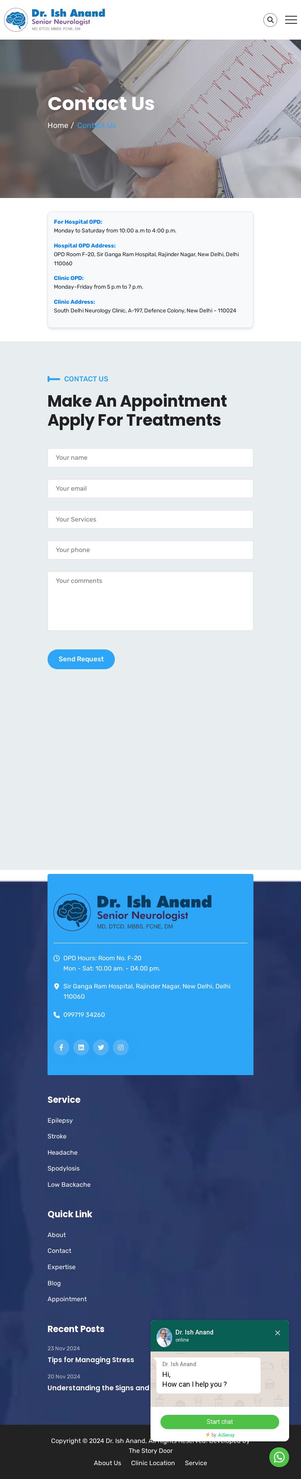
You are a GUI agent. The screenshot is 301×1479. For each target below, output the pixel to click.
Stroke (57, 1136)
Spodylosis (64, 1168)
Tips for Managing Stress (91, 1360)
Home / (61, 125)
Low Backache (69, 1184)
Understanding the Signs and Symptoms (118, 1388)
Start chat (220, 1422)
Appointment (67, 1299)
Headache (63, 1152)
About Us (107, 1463)
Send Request (81, 659)
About (57, 1235)
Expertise (62, 1267)
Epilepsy (60, 1120)
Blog (54, 1283)
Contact (59, 1250)
